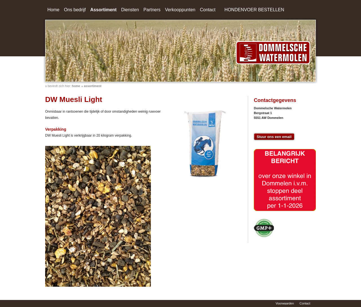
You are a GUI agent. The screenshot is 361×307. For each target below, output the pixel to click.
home (76, 86)
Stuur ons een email (274, 137)
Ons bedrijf (75, 9)
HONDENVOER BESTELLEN (254, 9)
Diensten (130, 9)
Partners (152, 9)
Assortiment (103, 9)
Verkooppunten (180, 9)
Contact (207, 9)
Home (53, 9)
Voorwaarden (285, 303)
